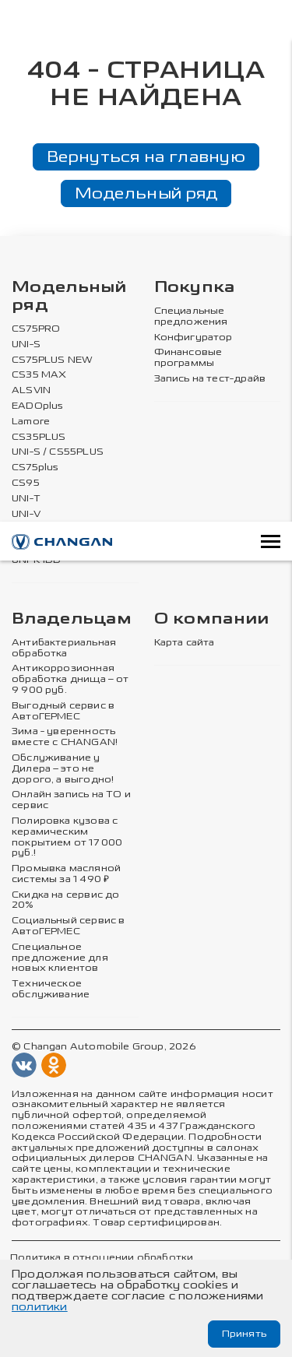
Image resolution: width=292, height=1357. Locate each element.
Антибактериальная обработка (64, 648)
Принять (244, 1333)
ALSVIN (31, 390)
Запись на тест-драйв (210, 379)
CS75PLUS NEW (52, 360)
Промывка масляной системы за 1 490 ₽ (66, 873)
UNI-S (26, 344)
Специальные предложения (191, 316)
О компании (211, 619)
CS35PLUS (38, 437)
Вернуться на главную (146, 156)
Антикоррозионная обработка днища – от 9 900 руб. (70, 679)
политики (40, 1306)
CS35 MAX (39, 375)
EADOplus (37, 406)
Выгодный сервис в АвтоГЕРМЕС (63, 711)
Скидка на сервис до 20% (65, 900)
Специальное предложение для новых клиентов (60, 958)
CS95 (26, 483)
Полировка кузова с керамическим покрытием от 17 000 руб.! (67, 837)
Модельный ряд (146, 193)
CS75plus (35, 467)
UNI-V (26, 514)
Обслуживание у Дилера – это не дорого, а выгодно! (63, 769)
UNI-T (26, 499)
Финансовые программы (188, 357)
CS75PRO (36, 329)
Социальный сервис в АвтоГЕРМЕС (68, 926)
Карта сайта (184, 643)
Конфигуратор (193, 337)
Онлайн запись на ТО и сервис (71, 799)
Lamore (31, 422)
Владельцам (72, 619)
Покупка (194, 288)
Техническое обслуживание (51, 989)
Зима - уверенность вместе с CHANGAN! (65, 736)
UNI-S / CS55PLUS (58, 452)
